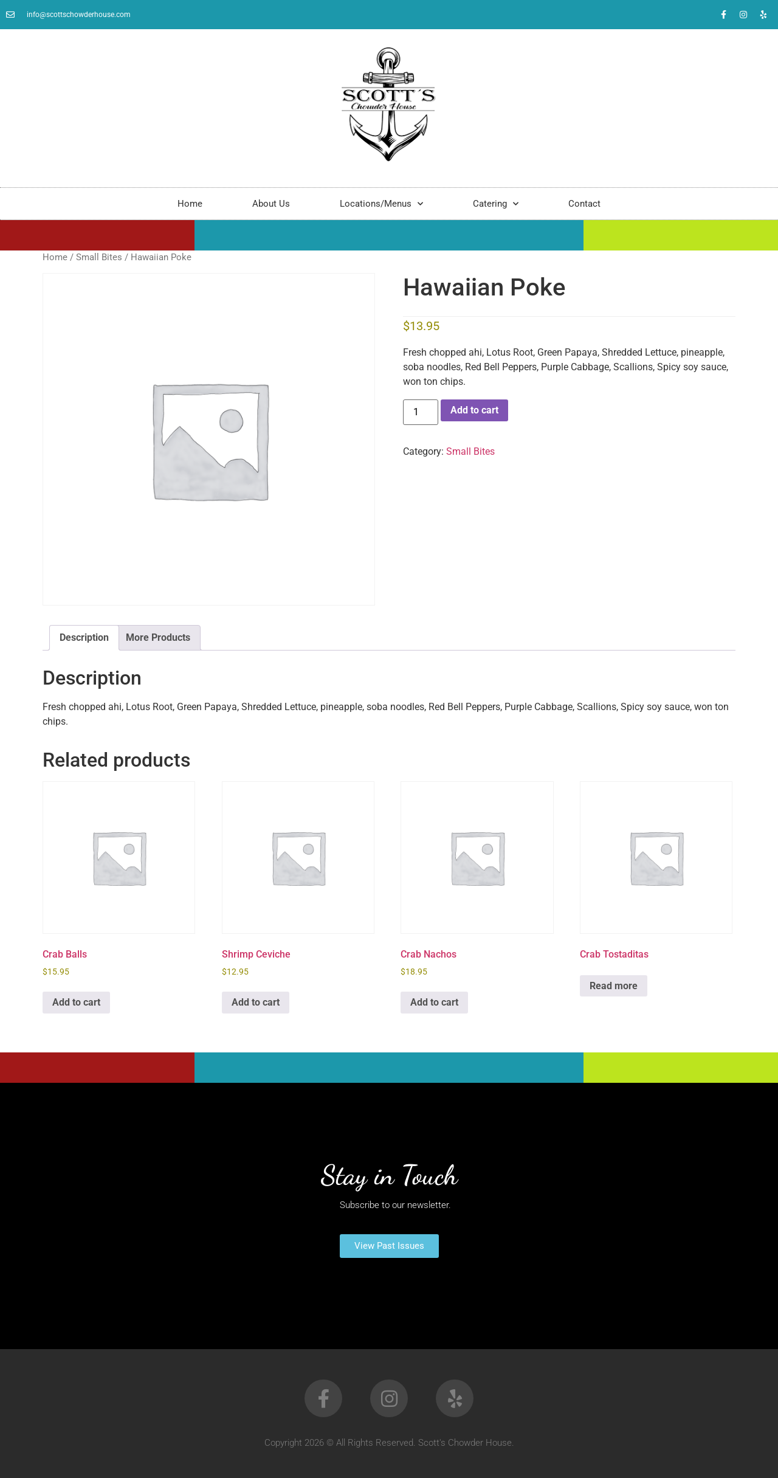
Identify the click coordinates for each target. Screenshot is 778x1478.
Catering (495, 204)
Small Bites (99, 257)
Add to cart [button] (76, 1002)
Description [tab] (84, 637)
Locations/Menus (381, 204)
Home (189, 203)
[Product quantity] (420, 412)
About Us (271, 203)
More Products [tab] (158, 637)
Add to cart (474, 410)
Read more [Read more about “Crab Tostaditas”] (614, 986)
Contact (584, 203)
